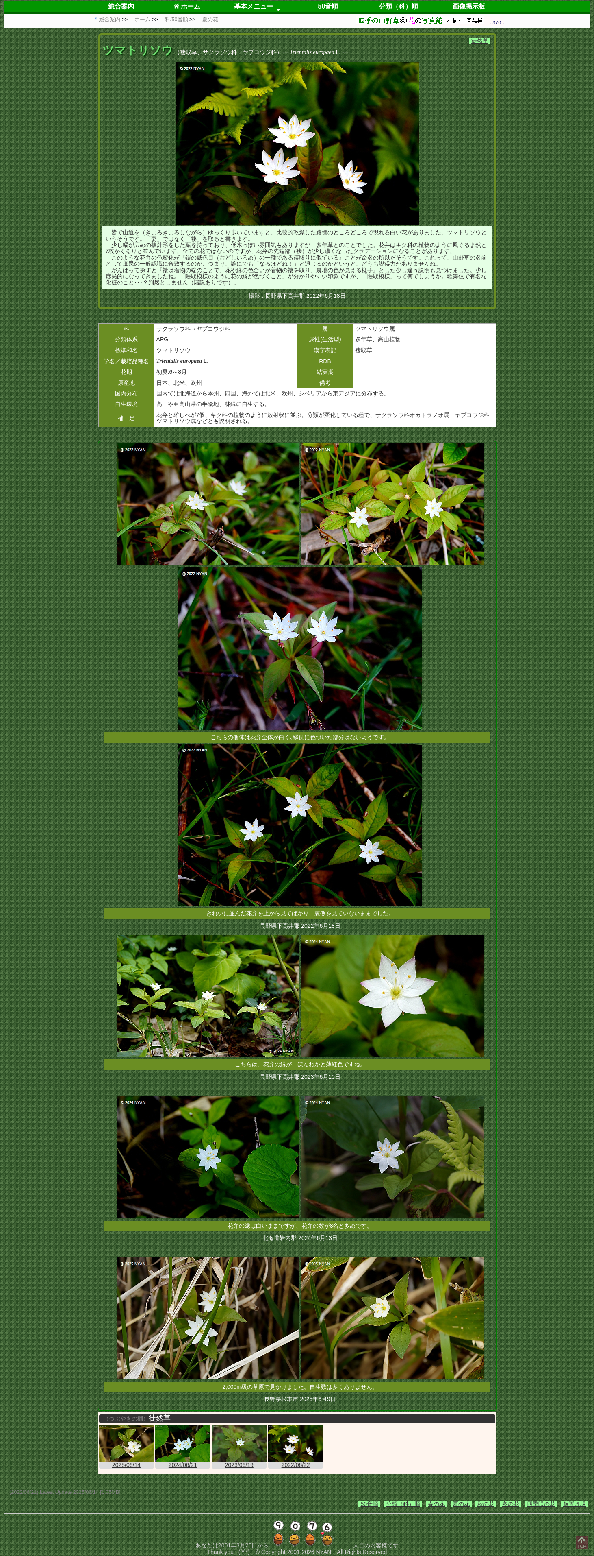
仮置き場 (574, 1504)
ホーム (187, 6)
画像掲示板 (469, 6)
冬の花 (510, 1504)
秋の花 (485, 1504)
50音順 (328, 6)
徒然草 (479, 40)
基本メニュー (253, 6)
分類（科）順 (398, 6)
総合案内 (121, 6)
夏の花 (461, 1504)
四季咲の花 (541, 1504)
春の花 (436, 1504)
